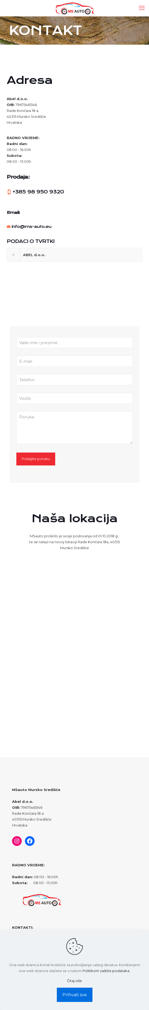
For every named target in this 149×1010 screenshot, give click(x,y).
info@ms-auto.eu (31, 226)
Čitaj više (74, 981)
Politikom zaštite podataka (106, 971)
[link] (74, 255)
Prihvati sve (74, 994)
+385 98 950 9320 (38, 192)
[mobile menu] (141, 8)
